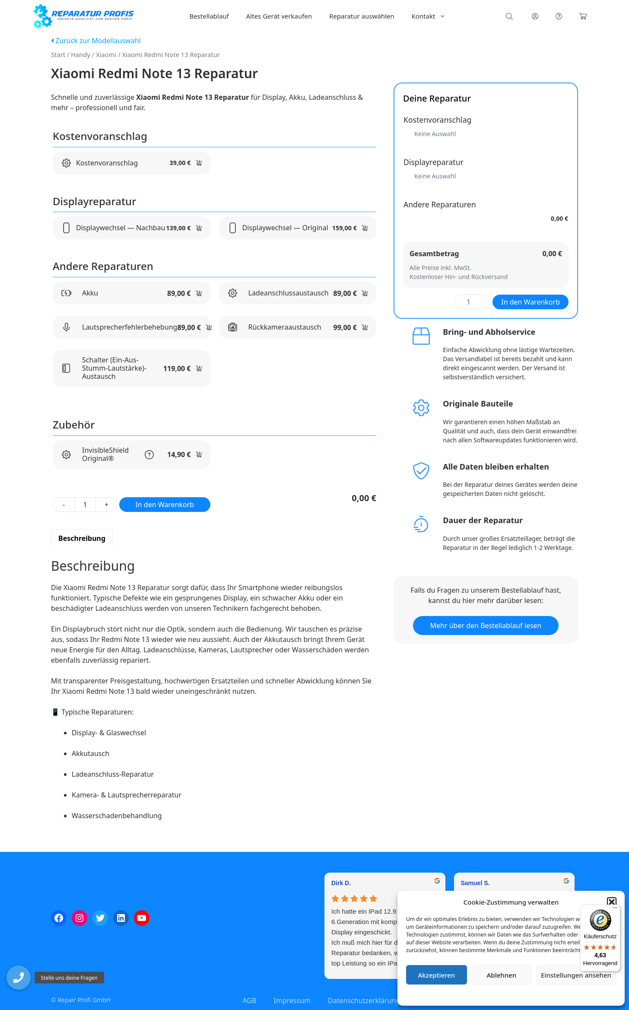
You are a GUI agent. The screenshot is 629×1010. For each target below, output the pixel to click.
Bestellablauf (209, 16)
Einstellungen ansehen (576, 975)
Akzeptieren (436, 975)
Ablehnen (502, 975)
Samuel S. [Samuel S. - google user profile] (475, 883)
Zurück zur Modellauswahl (96, 40)
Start (58, 54)
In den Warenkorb (164, 504)
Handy (80, 54)
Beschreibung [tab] (81, 538)
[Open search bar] (510, 16)
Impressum (562, 994)
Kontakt (433, 16)
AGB (249, 1000)
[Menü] (615, 910)
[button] (611, 902)
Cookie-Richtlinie (465, 994)
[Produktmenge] (85, 504)
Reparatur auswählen (361, 16)
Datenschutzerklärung (517, 994)
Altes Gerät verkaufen (279, 16)
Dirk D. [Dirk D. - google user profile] (341, 883)
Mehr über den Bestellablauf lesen (486, 625)
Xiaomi (106, 54)
